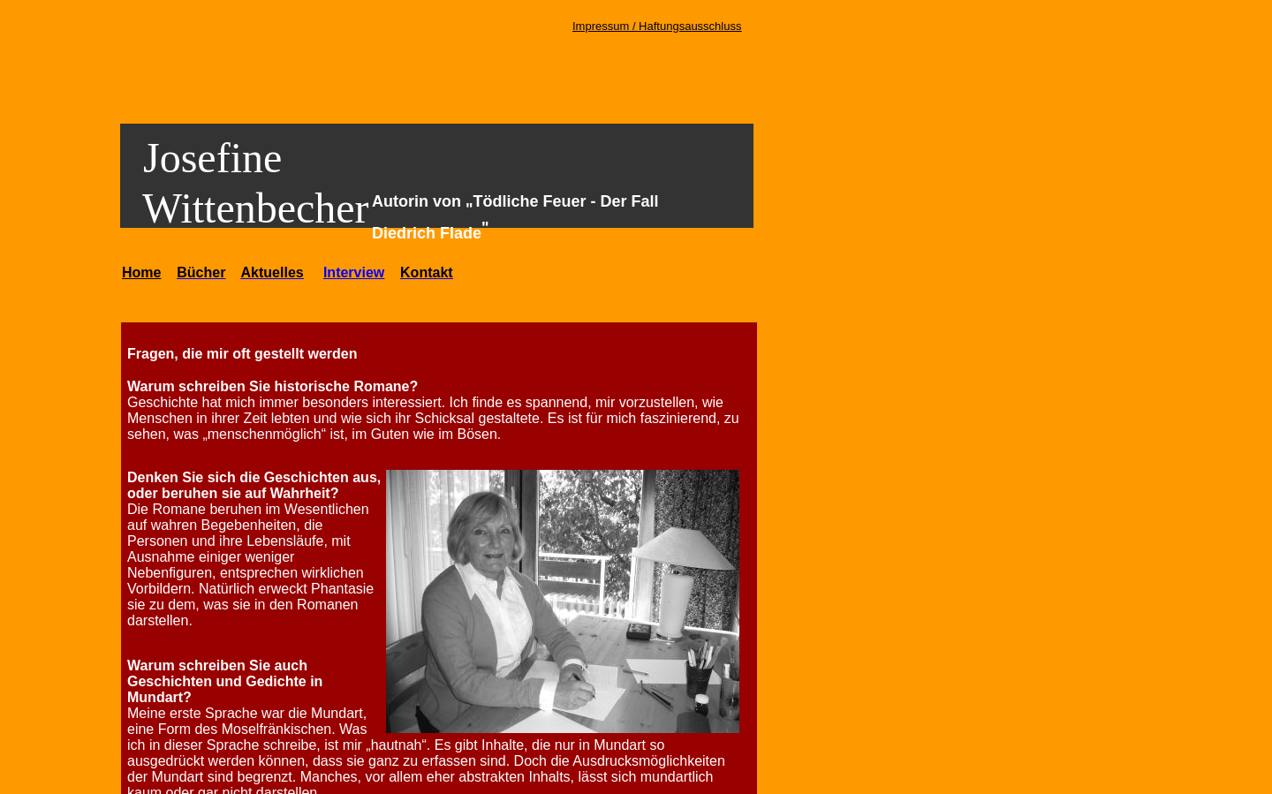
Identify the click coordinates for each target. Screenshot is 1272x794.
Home (141, 272)
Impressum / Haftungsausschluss (656, 26)
